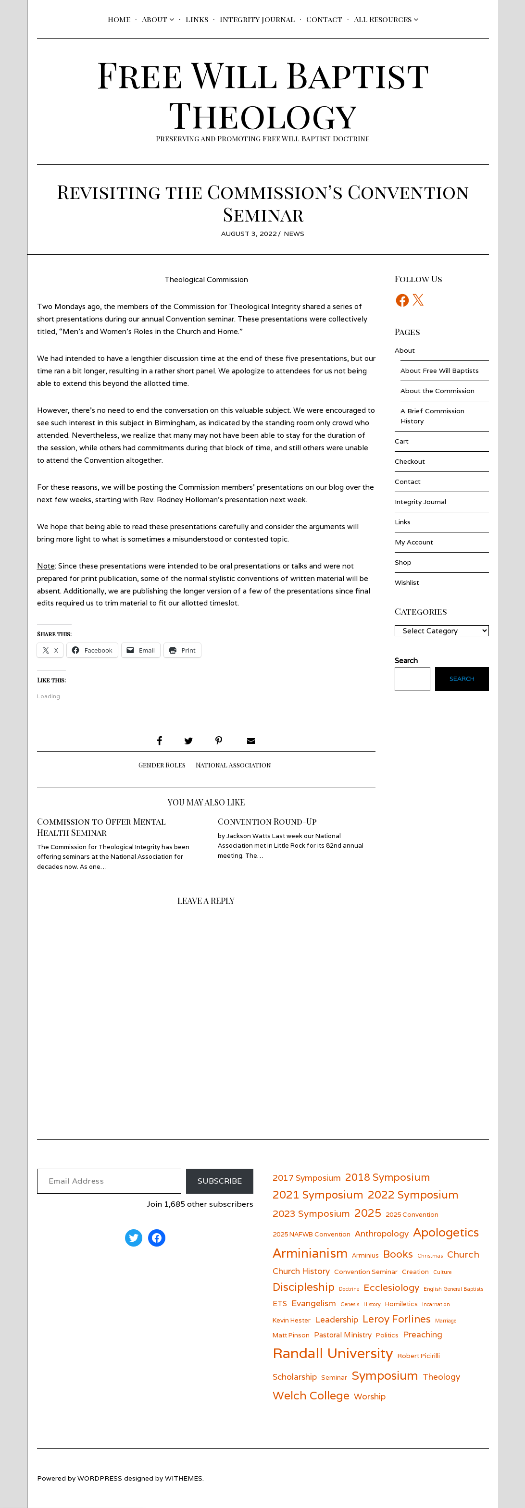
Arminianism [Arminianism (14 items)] (310, 1253)
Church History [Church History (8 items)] (301, 1270)
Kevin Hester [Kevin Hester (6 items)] (292, 1320)
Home (119, 19)
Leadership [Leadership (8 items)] (336, 1319)
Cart (402, 441)
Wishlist (407, 582)
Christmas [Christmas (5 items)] (430, 1255)
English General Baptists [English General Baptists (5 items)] (453, 1289)
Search (462, 679)
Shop (403, 562)
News (294, 233)
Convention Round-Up (267, 821)
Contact (324, 19)
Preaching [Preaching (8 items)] (422, 1334)
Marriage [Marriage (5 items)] (445, 1320)
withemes (183, 1478)
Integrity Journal (257, 19)
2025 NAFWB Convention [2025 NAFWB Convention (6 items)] (311, 1234)
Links (197, 19)
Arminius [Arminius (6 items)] (365, 1255)
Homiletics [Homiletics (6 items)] (401, 1303)
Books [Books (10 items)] (398, 1254)
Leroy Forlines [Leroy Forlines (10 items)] (396, 1318)
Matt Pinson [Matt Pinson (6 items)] (291, 1335)
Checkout (410, 461)
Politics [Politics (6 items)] (387, 1335)
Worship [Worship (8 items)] (370, 1396)
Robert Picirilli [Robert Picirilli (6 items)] (419, 1355)
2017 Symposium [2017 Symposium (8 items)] (307, 1177)
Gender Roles (162, 764)
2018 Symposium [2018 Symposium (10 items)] (387, 1177)
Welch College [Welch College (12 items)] (311, 1395)
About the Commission (437, 390)
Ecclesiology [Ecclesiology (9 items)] (391, 1287)
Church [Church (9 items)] (463, 1254)
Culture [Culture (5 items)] (442, 1272)
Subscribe (220, 1181)
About (154, 19)
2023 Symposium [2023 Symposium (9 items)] (311, 1213)
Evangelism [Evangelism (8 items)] (313, 1303)
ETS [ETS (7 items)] (280, 1303)
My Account (414, 542)
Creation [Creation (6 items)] (415, 1271)
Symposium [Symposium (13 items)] (384, 1375)
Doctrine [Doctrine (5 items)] (349, 1289)
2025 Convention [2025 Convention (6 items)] (412, 1214)
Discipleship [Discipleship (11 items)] (304, 1287)
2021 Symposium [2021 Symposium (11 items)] (318, 1194)
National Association (233, 764)
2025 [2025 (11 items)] (367, 1213)
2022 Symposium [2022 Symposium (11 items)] (413, 1194)
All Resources (383, 19)
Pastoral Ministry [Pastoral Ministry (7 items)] (343, 1334)
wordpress (99, 1478)
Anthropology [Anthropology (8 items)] (382, 1233)
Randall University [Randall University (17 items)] (333, 1353)
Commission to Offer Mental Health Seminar (101, 827)
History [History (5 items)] (372, 1304)
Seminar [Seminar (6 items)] (334, 1377)
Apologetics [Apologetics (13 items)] (446, 1232)
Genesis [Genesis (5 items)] (349, 1304)
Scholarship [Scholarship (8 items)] (295, 1376)
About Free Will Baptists (439, 370)
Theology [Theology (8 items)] (441, 1376)
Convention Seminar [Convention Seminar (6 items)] (366, 1271)
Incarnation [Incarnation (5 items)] (436, 1304)
